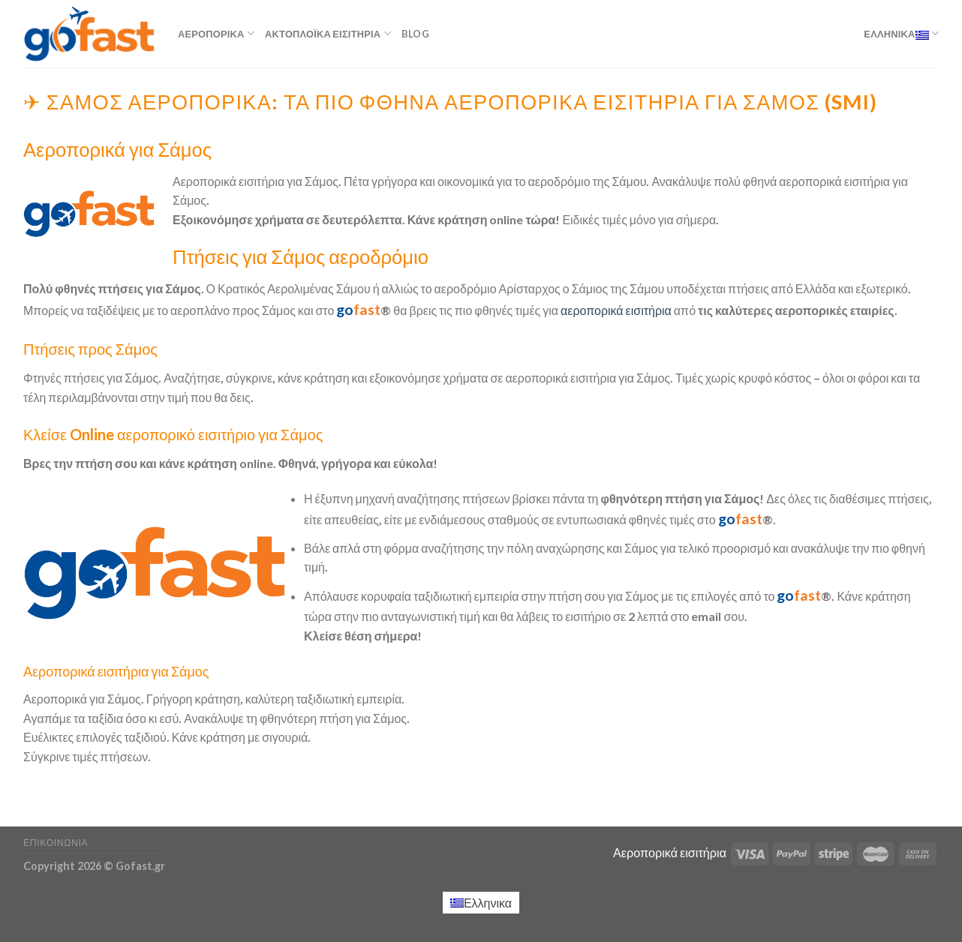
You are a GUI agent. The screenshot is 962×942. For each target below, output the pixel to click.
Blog (415, 34)
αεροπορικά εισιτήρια (616, 310)
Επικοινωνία (55, 842)
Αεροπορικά (216, 33)
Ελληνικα (901, 33)
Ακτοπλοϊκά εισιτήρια (328, 33)
